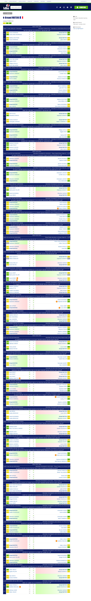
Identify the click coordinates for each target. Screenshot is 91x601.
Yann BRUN (12, 411)
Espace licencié (22, 1)
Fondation (36, 1)
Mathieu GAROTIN (13, 378)
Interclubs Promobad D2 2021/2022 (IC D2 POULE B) (56, 493)
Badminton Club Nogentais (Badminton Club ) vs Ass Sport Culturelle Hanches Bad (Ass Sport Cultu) (37, 370)
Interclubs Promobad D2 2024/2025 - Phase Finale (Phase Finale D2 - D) (51, 153)
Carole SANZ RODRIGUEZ (15, 34)
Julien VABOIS (63, 39)
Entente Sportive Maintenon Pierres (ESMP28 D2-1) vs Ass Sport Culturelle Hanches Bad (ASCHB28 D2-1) (36, 186)
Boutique (43, 1)
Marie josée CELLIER (14, 190)
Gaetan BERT (64, 135)
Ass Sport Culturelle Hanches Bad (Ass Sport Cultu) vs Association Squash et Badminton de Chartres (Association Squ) (36, 354)
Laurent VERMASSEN (62, 397)
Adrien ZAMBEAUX (62, 86)
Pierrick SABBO (13, 78)
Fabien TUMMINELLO (61, 121)
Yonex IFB (30, 1)
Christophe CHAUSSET (61, 384)
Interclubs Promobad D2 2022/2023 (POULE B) (58, 380)
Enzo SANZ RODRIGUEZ (61, 106)
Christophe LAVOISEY (14, 121)
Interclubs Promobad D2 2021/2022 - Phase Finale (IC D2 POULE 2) (53, 466)
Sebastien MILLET (13, 547)
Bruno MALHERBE (13, 59)
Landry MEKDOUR (62, 221)
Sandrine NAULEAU (62, 541)
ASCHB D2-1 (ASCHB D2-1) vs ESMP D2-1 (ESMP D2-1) (37, 552)
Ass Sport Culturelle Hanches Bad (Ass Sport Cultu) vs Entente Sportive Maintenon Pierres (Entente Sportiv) (36, 450)
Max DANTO (12, 576)
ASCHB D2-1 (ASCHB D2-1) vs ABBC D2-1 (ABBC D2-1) (37, 536)
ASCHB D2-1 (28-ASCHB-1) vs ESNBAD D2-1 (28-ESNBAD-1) (36, 69)
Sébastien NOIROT (62, 378)
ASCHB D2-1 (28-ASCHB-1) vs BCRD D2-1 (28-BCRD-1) (37, 84)
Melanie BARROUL (62, 343)
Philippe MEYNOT (13, 433)
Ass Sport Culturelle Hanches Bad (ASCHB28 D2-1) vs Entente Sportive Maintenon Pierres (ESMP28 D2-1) (36, 212)
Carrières (49, 1)
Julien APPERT (63, 290)
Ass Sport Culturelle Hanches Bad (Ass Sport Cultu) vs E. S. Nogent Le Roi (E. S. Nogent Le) (36, 395)
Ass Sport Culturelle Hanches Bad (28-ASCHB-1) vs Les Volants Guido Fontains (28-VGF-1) (36, 239)
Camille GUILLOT (63, 174)
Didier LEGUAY (63, 539)
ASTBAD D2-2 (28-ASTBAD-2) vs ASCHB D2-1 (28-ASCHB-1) (36, 57)
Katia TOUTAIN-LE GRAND (15, 428)
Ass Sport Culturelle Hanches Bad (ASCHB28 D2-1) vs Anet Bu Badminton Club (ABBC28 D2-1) (36, 169)
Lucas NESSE (12, 195)
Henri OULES (64, 53)
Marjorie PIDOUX (63, 329)
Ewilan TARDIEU (63, 229)
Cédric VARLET (63, 532)
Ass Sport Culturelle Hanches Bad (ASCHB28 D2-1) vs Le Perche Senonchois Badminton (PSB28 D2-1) (36, 200)
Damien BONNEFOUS (61, 214)
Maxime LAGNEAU (13, 286)
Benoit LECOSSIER (13, 341)
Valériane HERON (13, 343)
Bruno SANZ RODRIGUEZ (61, 241)
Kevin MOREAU (63, 202)
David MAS (64, 248)
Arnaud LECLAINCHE (62, 206)
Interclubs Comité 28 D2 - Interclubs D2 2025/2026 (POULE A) (54, 28)
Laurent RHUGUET (62, 547)
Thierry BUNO (12, 347)
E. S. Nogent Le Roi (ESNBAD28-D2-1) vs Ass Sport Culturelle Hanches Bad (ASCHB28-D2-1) (37, 284)
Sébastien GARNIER (14, 158)
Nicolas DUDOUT (62, 47)
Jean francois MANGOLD (61, 461)
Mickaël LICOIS (63, 390)
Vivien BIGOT (12, 372)
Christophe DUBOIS (62, 510)
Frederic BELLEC (63, 219)
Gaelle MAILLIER (63, 359)
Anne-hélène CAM (62, 101)
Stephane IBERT (63, 386)
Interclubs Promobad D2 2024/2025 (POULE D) (58, 184)
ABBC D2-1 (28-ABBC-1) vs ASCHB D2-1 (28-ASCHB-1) (37, 110)
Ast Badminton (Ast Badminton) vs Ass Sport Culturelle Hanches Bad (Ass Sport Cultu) (36, 339)
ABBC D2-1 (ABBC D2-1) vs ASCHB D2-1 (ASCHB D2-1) (37, 583)
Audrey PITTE (12, 288)
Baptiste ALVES (63, 227)
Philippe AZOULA (13, 63)
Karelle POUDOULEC (62, 428)
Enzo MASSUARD (63, 181)
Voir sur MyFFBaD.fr (78, 28)
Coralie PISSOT (63, 73)
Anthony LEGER (13, 590)
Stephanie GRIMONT (62, 34)
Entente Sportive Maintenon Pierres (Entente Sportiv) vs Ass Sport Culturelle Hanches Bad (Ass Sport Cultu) (36, 409)
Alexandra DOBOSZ (62, 48)
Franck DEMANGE (13, 32)
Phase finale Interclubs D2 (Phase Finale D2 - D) (57, 237)
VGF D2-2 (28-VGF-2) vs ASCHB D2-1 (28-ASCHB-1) (37, 30)
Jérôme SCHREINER (14, 292)
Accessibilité (83, 1)
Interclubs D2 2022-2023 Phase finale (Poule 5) (58, 337)
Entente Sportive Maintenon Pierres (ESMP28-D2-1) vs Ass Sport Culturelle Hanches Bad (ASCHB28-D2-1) (36, 270)
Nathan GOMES (63, 160)
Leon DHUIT (12, 374)
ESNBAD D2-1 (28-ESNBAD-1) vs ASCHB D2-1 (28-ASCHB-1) (36, 141)
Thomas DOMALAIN (62, 78)
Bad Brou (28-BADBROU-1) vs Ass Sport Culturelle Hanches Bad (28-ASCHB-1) (37, 253)
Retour (8, 13)
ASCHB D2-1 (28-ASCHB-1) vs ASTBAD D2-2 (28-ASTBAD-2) (36, 126)
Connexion (81, 7)
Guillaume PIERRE (62, 233)
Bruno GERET (12, 188)
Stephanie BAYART (62, 301)
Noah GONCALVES (62, 231)
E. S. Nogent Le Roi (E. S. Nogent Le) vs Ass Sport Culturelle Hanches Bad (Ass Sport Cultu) (36, 437)
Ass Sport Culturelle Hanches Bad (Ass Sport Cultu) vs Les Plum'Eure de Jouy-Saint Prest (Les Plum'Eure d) (36, 382)
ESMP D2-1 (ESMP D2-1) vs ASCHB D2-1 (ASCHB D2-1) (37, 495)
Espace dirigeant (13, 1)
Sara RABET (64, 527)
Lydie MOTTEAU (63, 88)
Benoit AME (64, 475)
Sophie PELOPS (13, 571)
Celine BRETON (63, 216)
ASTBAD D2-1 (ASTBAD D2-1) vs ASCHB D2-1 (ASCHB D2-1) (36, 566)
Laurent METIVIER (62, 71)
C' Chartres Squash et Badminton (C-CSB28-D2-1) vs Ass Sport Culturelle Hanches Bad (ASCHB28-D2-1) (37, 313)
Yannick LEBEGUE (62, 90)
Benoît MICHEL (13, 264)
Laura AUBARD (63, 512)
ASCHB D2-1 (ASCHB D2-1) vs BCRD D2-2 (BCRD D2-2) (36, 507)
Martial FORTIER (13, 348)
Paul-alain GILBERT (62, 357)
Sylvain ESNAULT (13, 585)
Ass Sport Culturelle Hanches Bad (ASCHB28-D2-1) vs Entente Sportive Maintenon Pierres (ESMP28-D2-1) (36, 296)
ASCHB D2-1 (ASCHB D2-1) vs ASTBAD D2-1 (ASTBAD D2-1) (36, 523)
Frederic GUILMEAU (14, 290)
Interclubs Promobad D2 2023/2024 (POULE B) (58, 268)
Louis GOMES (12, 278)
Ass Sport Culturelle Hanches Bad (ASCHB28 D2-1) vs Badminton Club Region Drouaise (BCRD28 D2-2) (37, 225)
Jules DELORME (63, 137)
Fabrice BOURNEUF (62, 104)
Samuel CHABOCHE (62, 470)
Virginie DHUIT (12, 61)
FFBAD (6, 1)
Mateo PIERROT (63, 208)
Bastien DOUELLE (62, 246)
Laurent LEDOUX (63, 477)
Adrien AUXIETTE (13, 256)
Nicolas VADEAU (63, 525)
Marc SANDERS (13, 319)
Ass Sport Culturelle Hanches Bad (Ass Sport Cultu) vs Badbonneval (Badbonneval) (36, 468)
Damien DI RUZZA (62, 77)
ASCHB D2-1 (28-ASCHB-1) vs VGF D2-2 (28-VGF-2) (37, 96)
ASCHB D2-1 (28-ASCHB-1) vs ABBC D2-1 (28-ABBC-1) (37, 44)
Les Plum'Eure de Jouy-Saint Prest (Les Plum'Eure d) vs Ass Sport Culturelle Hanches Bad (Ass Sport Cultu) (36, 423)
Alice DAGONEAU (13, 317)
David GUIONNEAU (14, 193)
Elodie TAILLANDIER (62, 472)
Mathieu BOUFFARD (14, 37)
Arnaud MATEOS (63, 32)
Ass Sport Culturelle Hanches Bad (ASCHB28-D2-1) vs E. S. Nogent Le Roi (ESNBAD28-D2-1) (37, 325)
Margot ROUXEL (13, 499)
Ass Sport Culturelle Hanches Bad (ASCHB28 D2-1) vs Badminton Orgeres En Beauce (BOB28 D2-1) (37, 155)
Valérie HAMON (63, 204)
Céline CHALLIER (63, 243)
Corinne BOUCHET (62, 165)
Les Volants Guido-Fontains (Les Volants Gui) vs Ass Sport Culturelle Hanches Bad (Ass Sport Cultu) (36, 482)
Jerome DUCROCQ (62, 158)
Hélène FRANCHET (13, 258)
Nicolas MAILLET (13, 263)
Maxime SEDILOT (13, 315)
